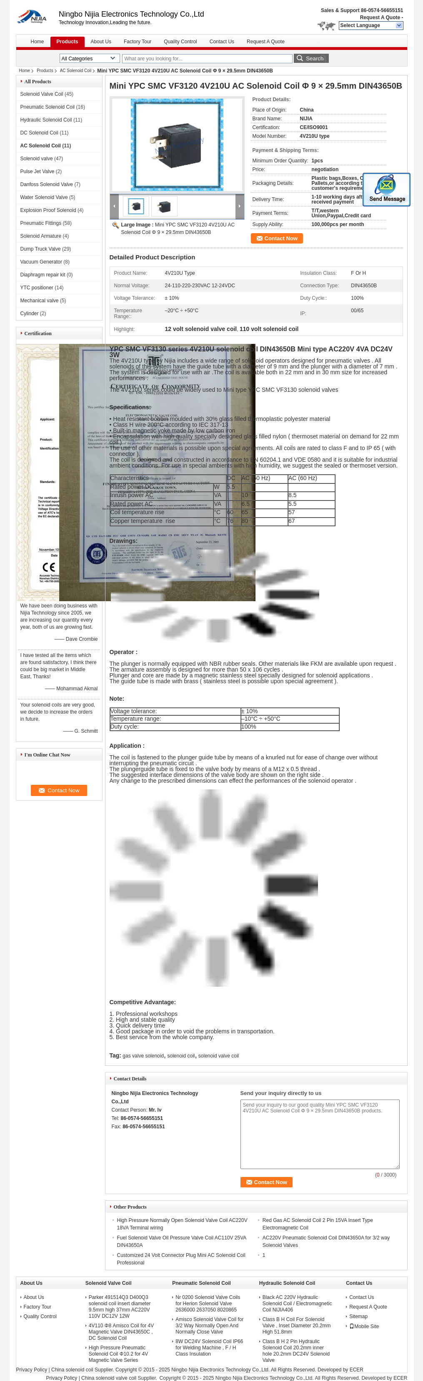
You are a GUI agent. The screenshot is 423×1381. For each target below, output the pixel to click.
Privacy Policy (32, 1370)
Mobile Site (364, 1326)
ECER (356, 1370)
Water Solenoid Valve (44, 197)
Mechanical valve (39, 301)
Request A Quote (380, 17)
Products (67, 42)
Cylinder (29, 313)
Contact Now (281, 238)
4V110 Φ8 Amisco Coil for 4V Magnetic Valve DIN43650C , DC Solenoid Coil (121, 1332)
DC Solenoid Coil (39, 133)
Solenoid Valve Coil (41, 94)
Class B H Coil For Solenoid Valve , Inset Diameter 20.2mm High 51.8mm (297, 1325)
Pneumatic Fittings (41, 223)
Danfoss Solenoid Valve (46, 184)
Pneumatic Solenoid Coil (47, 107)
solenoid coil (181, 1056)
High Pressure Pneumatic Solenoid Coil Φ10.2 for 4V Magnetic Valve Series (118, 1354)
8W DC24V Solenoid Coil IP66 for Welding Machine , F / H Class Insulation (209, 1348)
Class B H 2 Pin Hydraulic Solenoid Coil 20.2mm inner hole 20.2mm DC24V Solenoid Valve (296, 1351)
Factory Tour (137, 42)
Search (314, 58)
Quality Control (180, 42)
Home (37, 42)
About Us (101, 42)
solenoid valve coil (218, 1056)
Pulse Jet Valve (37, 171)
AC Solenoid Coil (76, 70)
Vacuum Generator (41, 262)
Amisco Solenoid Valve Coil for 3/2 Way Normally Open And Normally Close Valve (209, 1325)
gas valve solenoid (143, 1056)
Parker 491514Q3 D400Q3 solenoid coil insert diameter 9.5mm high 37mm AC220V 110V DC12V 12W (120, 1306)
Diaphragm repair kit (42, 275)
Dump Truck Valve (40, 249)
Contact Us (222, 42)
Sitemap (358, 1316)
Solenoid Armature (41, 236)
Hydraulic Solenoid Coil (46, 120)
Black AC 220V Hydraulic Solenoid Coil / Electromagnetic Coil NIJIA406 (297, 1303)
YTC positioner (36, 288)
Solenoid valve (36, 159)
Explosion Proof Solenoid (48, 210)
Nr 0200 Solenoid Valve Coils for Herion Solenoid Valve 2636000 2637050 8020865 (207, 1303)
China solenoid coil (72, 1370)
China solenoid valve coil (108, 1378)
